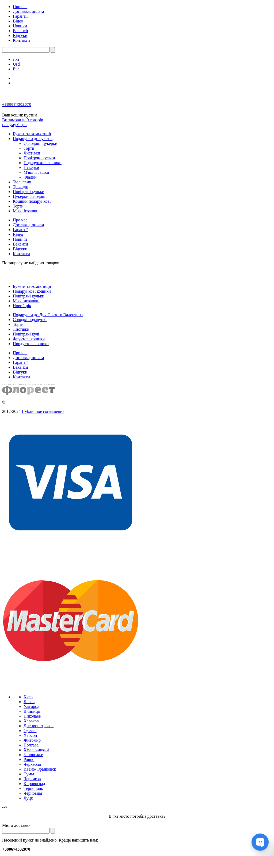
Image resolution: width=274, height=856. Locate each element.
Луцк (28, 798)
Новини (20, 26)
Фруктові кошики (29, 339)
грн (16, 59)
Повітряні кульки (39, 158)
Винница (32, 711)
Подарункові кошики (43, 162)
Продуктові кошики (31, 343)
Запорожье (33, 754)
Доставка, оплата (28, 11)
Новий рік (22, 305)
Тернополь (33, 788)
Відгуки (20, 35)
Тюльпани (22, 182)
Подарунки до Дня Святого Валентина (48, 314)
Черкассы (32, 764)
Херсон (30, 735)
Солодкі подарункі (30, 319)
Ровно (29, 759)
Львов (29, 701)
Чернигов (32, 778)
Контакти (21, 40)
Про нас (20, 6)
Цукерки (31, 167)
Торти (29, 148)
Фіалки (30, 177)
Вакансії (20, 30)
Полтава (31, 745)
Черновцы (33, 793)
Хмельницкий (36, 750)
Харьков (31, 721)
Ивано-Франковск (40, 769)
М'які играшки (26, 301)
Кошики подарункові (32, 201)
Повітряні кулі (26, 334)
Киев (28, 697)
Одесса (30, 730)
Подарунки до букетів (32, 138)
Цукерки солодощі (30, 196)
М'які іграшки (36, 172)
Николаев (32, 716)
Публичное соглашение (43, 411)
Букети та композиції (32, 133)
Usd (16, 64)
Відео (18, 21)
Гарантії (20, 16)
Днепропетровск (39, 725)
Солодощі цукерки (40, 143)
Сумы (29, 774)
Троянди (20, 186)
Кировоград (34, 783)
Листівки (32, 153)
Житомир (32, 740)
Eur (16, 69)
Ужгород (31, 706)
